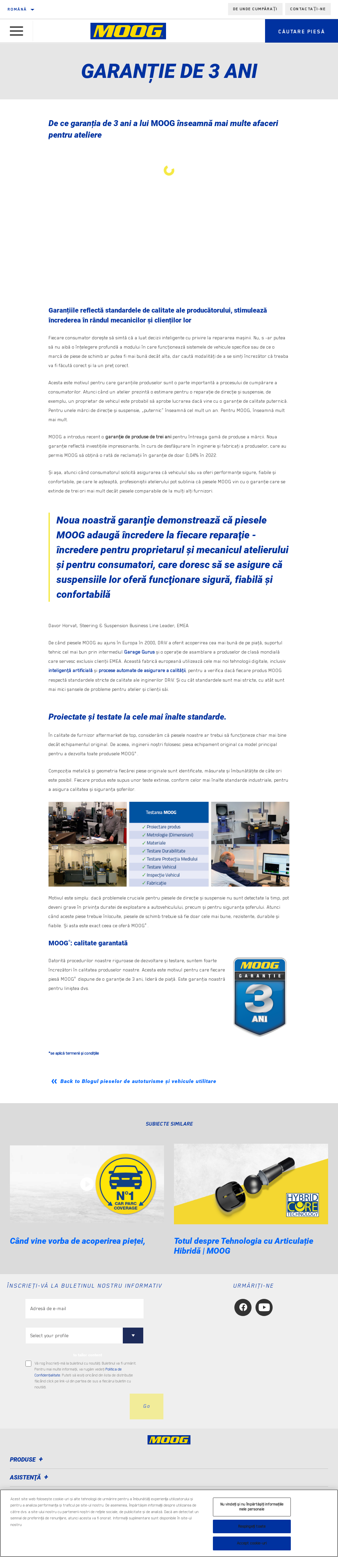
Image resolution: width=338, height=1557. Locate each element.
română (17, 9)
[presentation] (75, 1405)
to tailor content (87, 1354)
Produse (27, 1458)
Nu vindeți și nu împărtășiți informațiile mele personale (252, 1507)
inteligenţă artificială (71, 670)
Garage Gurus (139, 652)
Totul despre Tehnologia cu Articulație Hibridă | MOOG (243, 1245)
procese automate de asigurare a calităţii (142, 670)
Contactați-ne (308, 9)
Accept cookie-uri (252, 1543)
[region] (169, 1523)
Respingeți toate (252, 1526)
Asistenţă (30, 1476)
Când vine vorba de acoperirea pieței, (78, 1240)
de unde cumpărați (255, 9)
